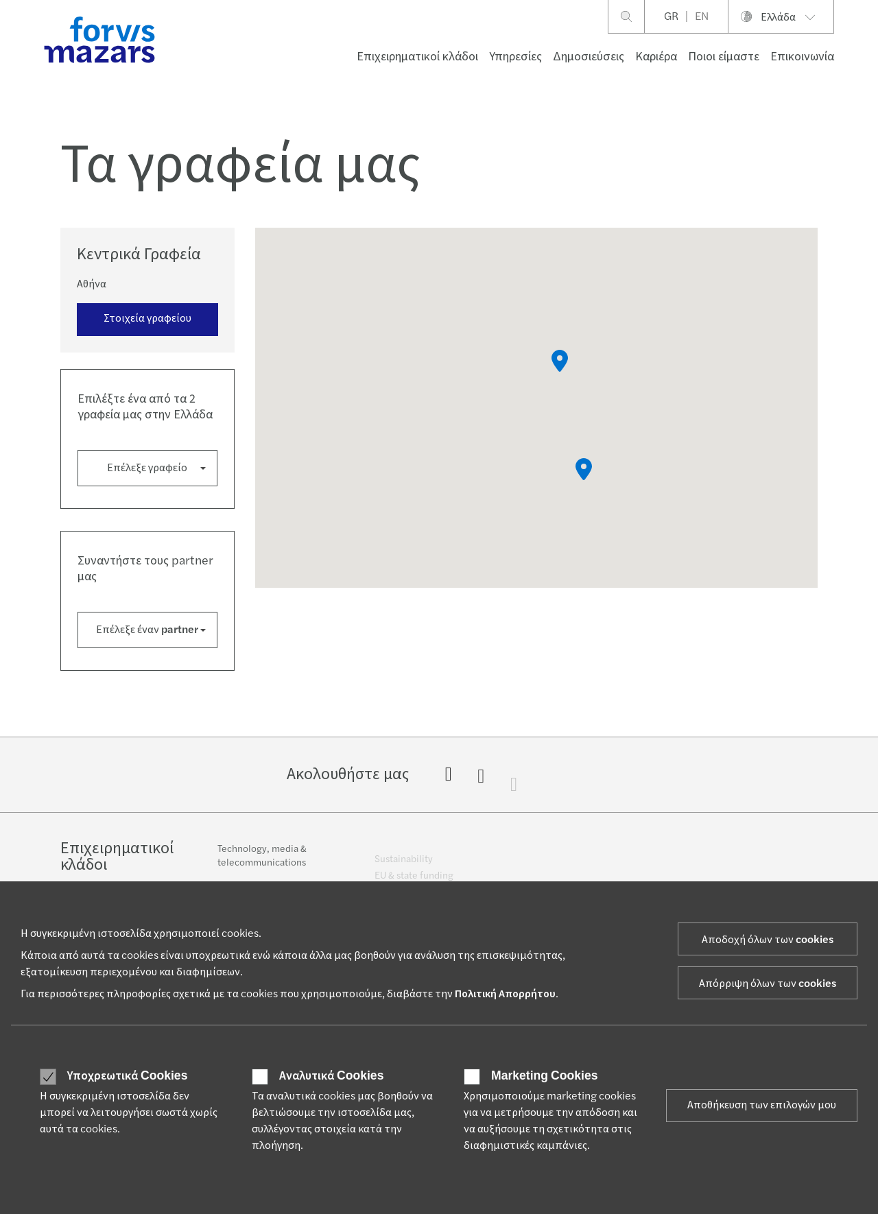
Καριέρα (656, 56)
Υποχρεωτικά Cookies (127, 1076)
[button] (584, 469)
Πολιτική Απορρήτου (505, 993)
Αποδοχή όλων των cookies (767, 939)
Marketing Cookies (544, 1076)
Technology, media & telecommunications (262, 863)
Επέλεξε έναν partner (147, 629)
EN (702, 16)
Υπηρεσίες (515, 56)
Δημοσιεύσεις (588, 56)
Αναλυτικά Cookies (331, 1076)
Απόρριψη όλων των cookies (767, 983)
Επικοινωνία (802, 56)
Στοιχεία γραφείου (147, 318)
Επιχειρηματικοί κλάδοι (417, 56)
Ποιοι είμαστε (723, 56)
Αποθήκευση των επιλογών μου (761, 1104)
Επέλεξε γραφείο (147, 467)
